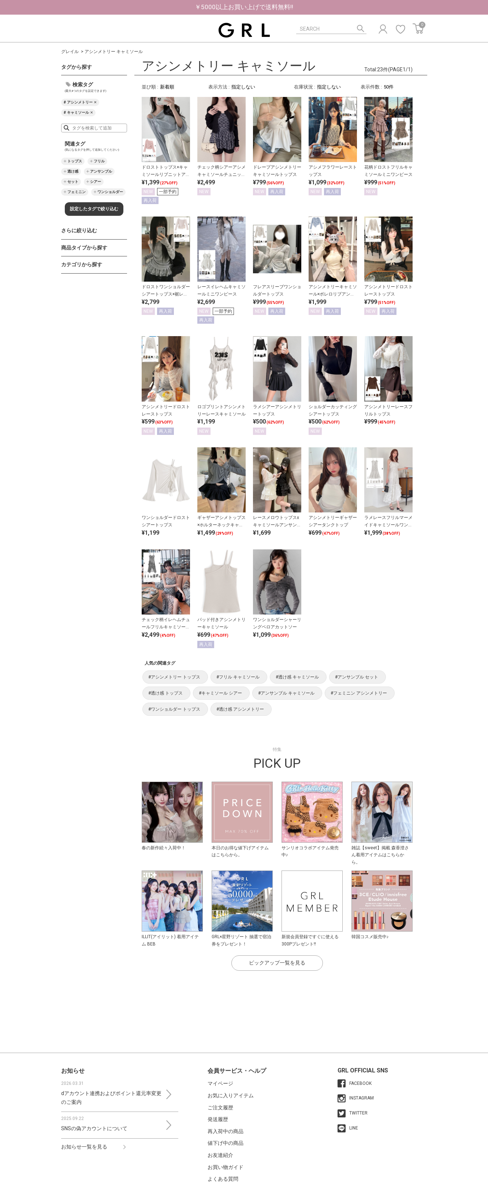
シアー (95, 182)
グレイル (70, 51)
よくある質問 (223, 1179)
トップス (74, 161)
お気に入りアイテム (231, 1095)
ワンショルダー (110, 192)
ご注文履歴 (220, 1107)
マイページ (220, 1083)
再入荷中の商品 (225, 1131)
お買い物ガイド (225, 1167)
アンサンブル (101, 171)
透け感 (72, 171)
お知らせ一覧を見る (84, 1147)
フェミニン (76, 192)
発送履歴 (218, 1119)
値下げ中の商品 (225, 1143)
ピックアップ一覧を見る (277, 963)
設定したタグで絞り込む (94, 208)
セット (72, 182)
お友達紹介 (220, 1155)
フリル (99, 161)
